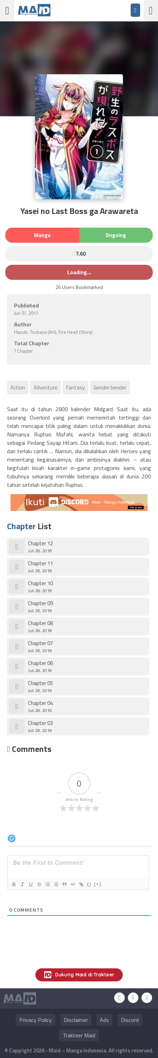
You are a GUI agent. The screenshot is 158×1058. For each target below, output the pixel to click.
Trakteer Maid (79, 1035)
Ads (104, 1020)
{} (89, 884)
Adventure (45, 387)
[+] (98, 884)
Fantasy (75, 387)
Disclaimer (76, 1020)
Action (18, 387)
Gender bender (110, 387)
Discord (130, 1020)
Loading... (79, 272)
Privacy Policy (35, 1020)
